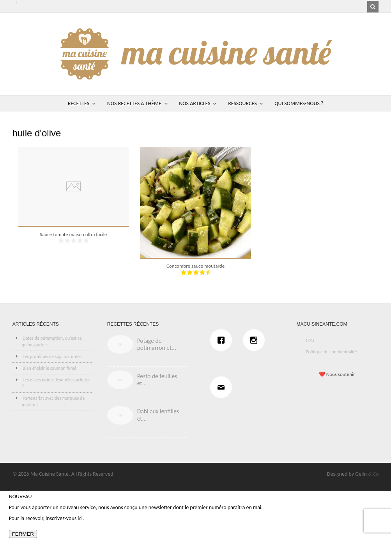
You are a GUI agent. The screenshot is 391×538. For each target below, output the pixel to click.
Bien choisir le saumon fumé (49, 368)
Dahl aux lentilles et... (158, 414)
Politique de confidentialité (331, 352)
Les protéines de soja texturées (52, 356)
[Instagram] (255, 340)
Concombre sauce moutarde (195, 266)
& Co (373, 474)
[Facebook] (223, 340)
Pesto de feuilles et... (157, 379)
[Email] (223, 387)
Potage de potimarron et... (156, 344)
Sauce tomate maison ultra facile (73, 234)
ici (80, 518)
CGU (310, 340)
